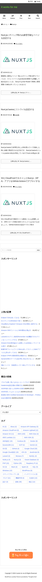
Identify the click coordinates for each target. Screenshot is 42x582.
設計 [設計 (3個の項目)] (5, 482)
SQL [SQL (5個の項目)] (35, 467)
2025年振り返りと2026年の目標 (12, 388)
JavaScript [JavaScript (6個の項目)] (34, 452)
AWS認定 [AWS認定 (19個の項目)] (7, 441)
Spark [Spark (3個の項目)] (25, 467)
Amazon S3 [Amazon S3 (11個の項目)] (8, 434)
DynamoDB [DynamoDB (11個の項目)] (8, 445)
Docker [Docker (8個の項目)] (34, 441)
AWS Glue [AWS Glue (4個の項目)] (34, 434)
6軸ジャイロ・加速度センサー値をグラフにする (18, 365)
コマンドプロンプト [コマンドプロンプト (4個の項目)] (11, 474)
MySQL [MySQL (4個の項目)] (33, 456)
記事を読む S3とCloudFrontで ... (21, 233)
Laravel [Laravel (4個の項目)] (6, 456)
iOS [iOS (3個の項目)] (24, 452)
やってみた (19, 43)
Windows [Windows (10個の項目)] (7, 470)
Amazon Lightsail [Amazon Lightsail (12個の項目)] (30, 430)
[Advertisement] (21, 284)
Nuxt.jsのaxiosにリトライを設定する (17, 109)
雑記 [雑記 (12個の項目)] (32, 482)
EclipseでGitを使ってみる (10, 318)
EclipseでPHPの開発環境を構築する (14, 356)
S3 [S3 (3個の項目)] (5, 467)
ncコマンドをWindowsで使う (11, 321)
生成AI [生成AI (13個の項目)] (33, 478)
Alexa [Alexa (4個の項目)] (13, 427)
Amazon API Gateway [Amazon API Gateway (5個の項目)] (29, 427)
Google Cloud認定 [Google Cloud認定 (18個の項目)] (10, 452)
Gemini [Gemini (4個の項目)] (33, 445)
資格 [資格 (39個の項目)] (18, 482)
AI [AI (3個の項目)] (4, 427)
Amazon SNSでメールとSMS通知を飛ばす (16, 330)
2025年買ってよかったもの (10, 392)
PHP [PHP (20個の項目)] (6, 463)
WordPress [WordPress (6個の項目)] (27, 470)
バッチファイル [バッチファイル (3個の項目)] (30, 474)
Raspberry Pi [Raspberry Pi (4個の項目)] (32, 463)
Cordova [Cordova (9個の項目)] (21, 441)
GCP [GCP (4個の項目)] (22, 445)
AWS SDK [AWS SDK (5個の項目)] (29, 437)
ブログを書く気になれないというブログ (15, 382)
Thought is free (32, 576)
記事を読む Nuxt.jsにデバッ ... (21, 92)
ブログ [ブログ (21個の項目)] (7, 478)
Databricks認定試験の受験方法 (12, 385)
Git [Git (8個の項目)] (5, 448)
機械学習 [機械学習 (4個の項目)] (20, 478)
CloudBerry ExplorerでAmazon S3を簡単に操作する (19, 324)
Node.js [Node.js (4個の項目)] (6, 460)
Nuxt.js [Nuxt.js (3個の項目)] (17, 460)
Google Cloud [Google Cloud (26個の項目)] (30, 448)
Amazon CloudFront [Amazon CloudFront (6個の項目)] (11, 430)
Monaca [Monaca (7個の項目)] (20, 456)
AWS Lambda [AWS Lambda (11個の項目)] (9, 437)
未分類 (17, 115)
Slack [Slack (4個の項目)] (14, 467)
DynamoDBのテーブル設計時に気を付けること (17, 359)
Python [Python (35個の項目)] (18, 463)
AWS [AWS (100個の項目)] (21, 434)
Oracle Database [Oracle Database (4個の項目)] (32, 460)
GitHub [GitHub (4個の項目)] (15, 448)
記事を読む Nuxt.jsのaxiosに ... (21, 161)
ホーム (5, 24)
